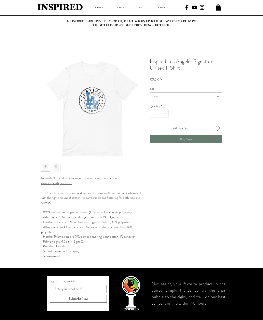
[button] (218, 7)
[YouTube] (194, 7)
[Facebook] (186, 7)
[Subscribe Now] (78, 299)
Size (152, 89)
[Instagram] (202, 7)
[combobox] (186, 96)
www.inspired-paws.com (56, 183)
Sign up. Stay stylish (62, 281)
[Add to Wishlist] (217, 128)
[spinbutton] (159, 113)
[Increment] (165, 113)
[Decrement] (152, 113)
